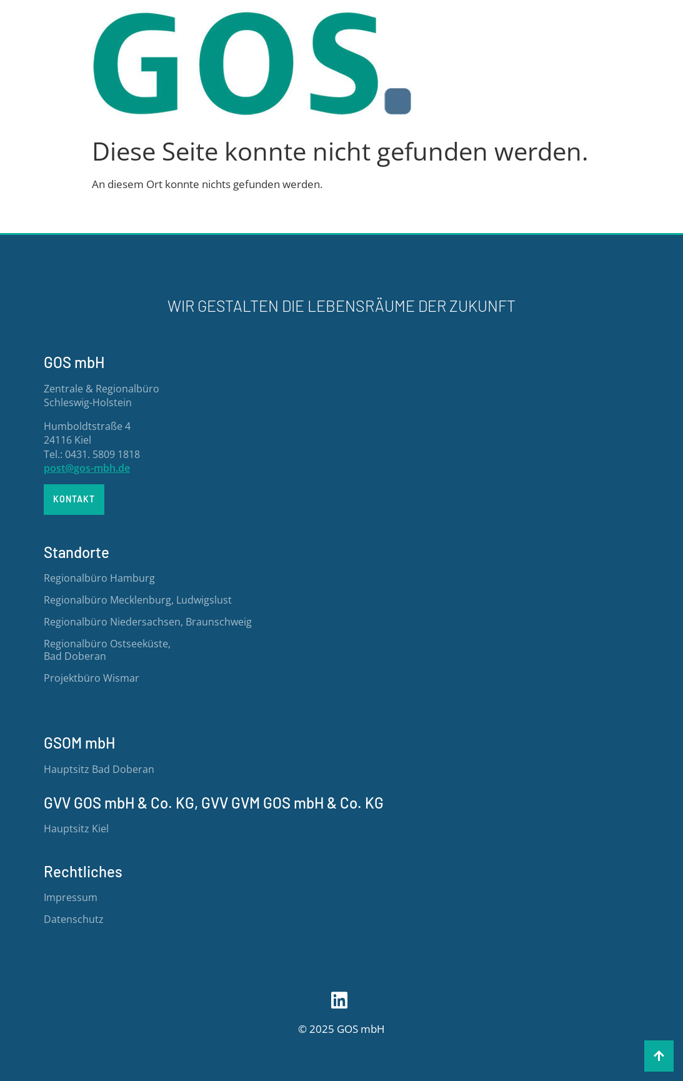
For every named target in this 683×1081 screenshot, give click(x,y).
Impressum (70, 897)
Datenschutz (74, 919)
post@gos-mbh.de (87, 468)
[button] (659, 1056)
